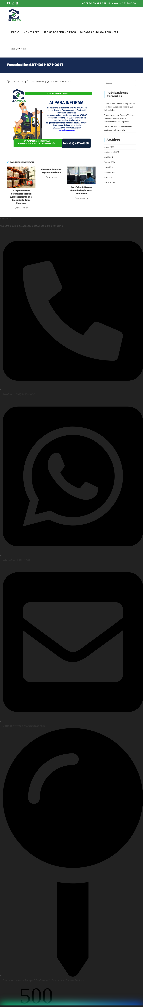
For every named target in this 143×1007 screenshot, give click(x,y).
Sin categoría (37, 81)
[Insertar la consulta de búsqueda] (120, 83)
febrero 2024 (109, 162)
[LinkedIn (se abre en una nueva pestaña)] (17, 3)
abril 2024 (108, 157)
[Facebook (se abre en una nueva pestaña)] (9, 3)
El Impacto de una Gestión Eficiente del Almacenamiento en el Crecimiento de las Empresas (21, 197)
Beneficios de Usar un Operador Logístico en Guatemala (81, 190)
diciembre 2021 (110, 172)
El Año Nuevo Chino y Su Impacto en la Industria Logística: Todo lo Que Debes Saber (119, 106)
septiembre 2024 (111, 152)
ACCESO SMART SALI (94, 3)
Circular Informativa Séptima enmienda (51, 171)
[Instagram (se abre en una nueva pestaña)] (13, 3)
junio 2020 (108, 177)
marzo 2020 (109, 182)
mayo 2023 (108, 167)
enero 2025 (109, 147)
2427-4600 (129, 3)
